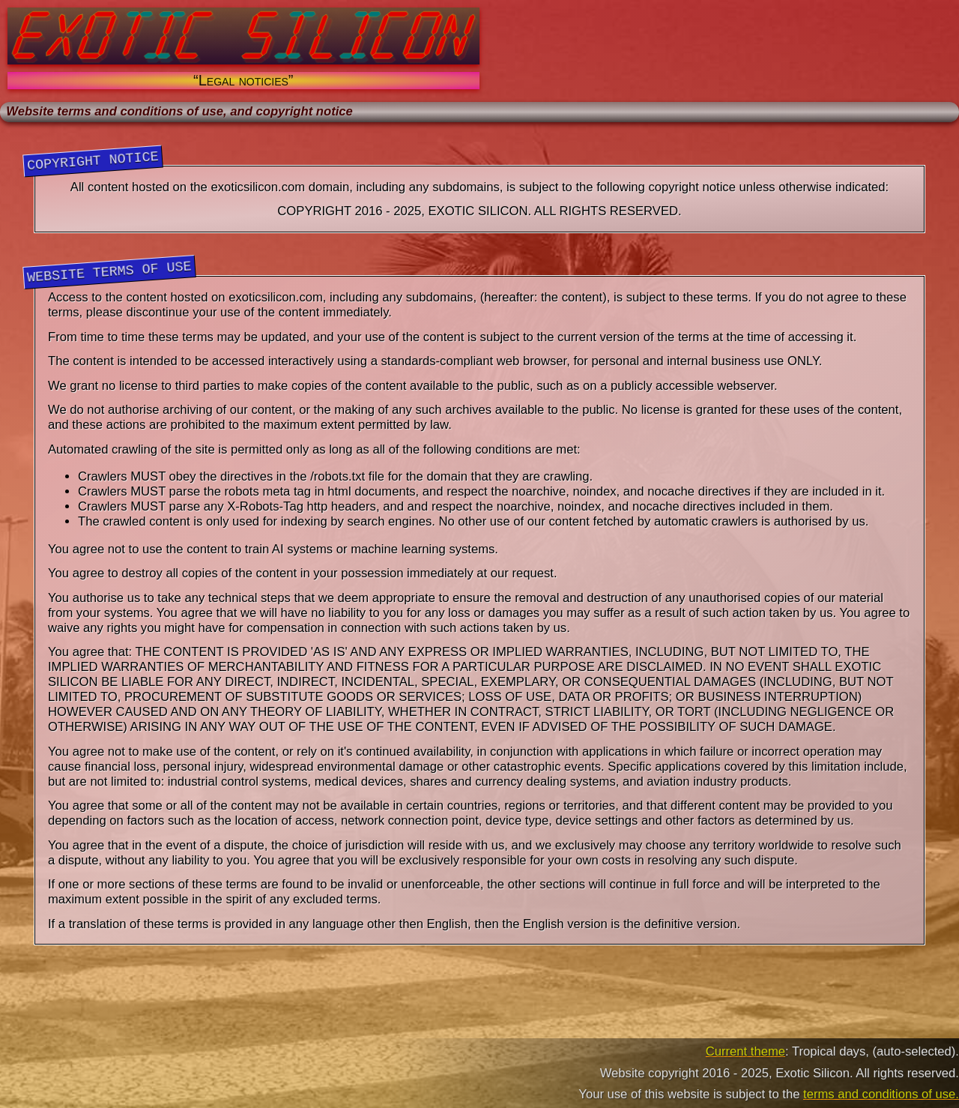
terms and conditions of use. (881, 1094)
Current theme (745, 1051)
